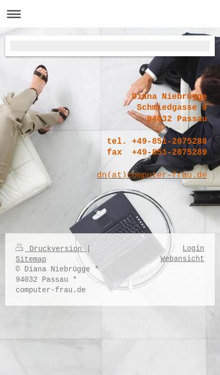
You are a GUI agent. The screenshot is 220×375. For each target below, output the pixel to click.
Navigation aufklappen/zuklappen (110, 14)
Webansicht (182, 259)
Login (193, 248)
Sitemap (31, 259)
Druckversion (51, 249)
